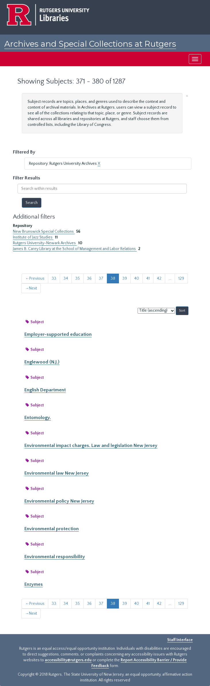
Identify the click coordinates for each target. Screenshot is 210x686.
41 (148, 278)
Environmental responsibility (54, 556)
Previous (35, 278)
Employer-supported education (58, 334)
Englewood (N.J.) (41, 362)
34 (65, 278)
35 (77, 278)
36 (89, 278)
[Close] (187, 95)
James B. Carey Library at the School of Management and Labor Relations (75, 249)
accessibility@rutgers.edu (68, 660)
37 (101, 278)
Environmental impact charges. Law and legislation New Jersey (90, 445)
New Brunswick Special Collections (44, 231)
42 (159, 278)
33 (54, 278)
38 (113, 278)
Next (31, 288)
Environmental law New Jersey (56, 473)
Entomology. (37, 417)
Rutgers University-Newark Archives (45, 243)
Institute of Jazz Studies (33, 237)
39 (124, 278)
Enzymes (33, 584)
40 (136, 278)
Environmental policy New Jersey (59, 501)
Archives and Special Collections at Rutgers (90, 44)
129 (181, 278)
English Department (45, 390)
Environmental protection (51, 528)
